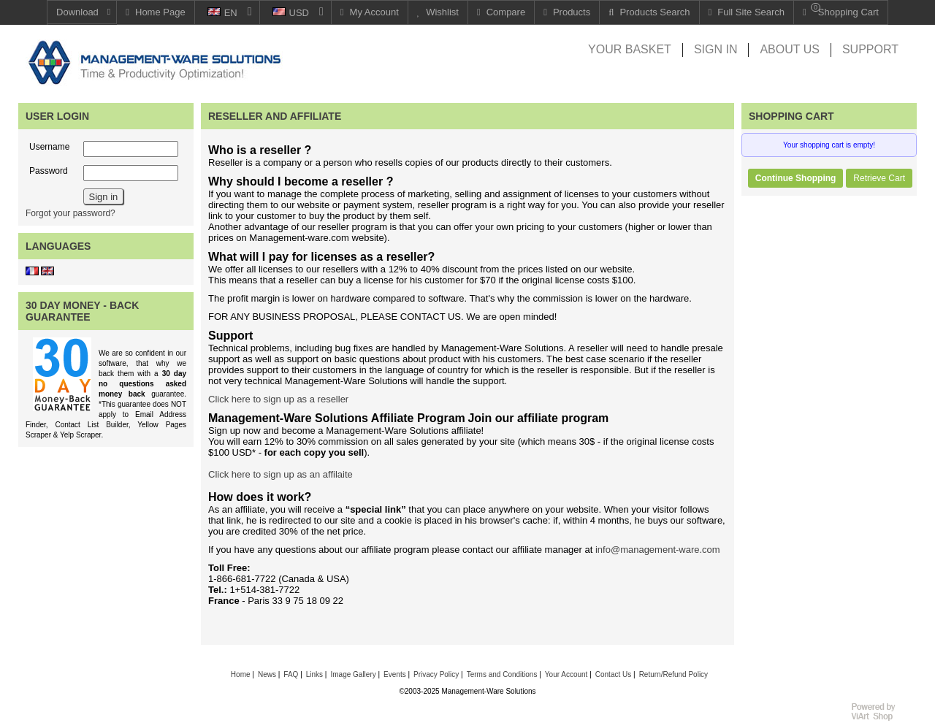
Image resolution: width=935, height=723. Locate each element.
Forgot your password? (70, 213)
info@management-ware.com (657, 549)
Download (77, 12)
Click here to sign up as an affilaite (280, 474)
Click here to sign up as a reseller (278, 399)
